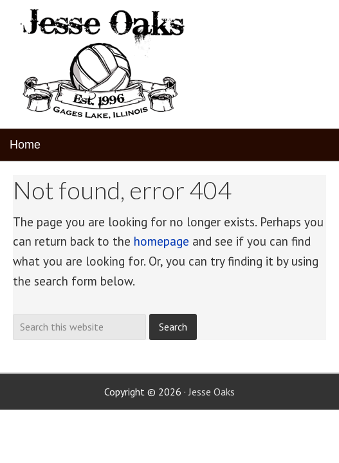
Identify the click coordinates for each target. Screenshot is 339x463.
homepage (161, 241)
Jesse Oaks (211, 391)
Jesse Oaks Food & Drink (104, 64)
